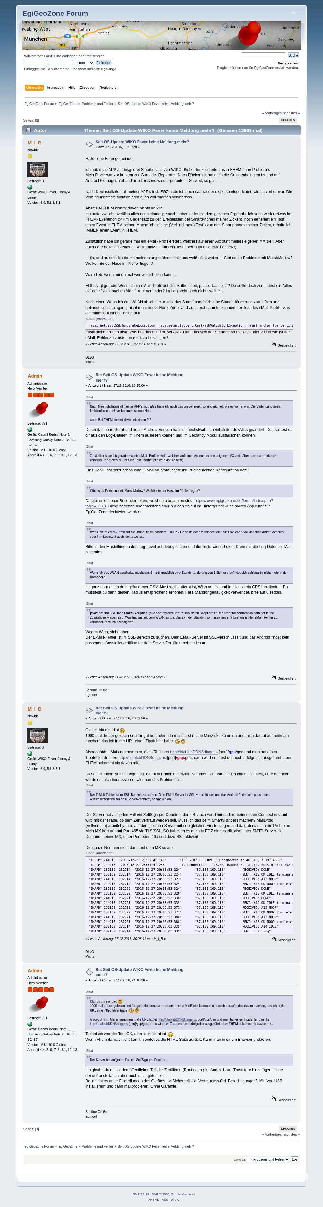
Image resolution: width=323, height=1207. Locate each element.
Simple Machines (183, 1194)
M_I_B (35, 142)
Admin (35, 376)
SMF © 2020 (160, 1194)
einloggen (70, 56)
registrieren (95, 56)
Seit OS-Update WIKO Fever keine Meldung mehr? (142, 142)
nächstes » (291, 113)
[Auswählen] (104, 319)
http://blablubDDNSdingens (193, 752)
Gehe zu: (240, 1159)
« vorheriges (272, 113)
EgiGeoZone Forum (55, 13)
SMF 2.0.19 (141, 1194)
